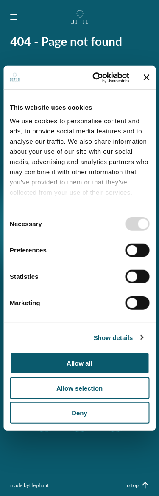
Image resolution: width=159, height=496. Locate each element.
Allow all (79, 363)
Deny (79, 413)
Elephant (39, 485)
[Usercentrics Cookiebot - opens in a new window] (96, 77)
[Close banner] (146, 77)
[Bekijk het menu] (17, 17)
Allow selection (79, 387)
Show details (113, 337)
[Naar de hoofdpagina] (79, 17)
